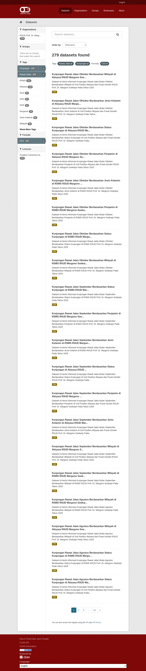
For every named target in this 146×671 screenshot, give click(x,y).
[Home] (21, 22)
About (121, 10)
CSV (54, 92)
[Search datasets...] (83, 34)
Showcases (108, 10)
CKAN (25, 657)
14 (94, 610)
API (87, 622)
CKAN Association (28, 646)
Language (24, 661)
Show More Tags (28, 129)
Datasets (65, 10)
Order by (56, 45)
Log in (122, 2)
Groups (95, 10)
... (89, 610)
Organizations (80, 10)
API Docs (96, 622)
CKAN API (24, 642)
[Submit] (118, 34)
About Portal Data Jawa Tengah (34, 639)
